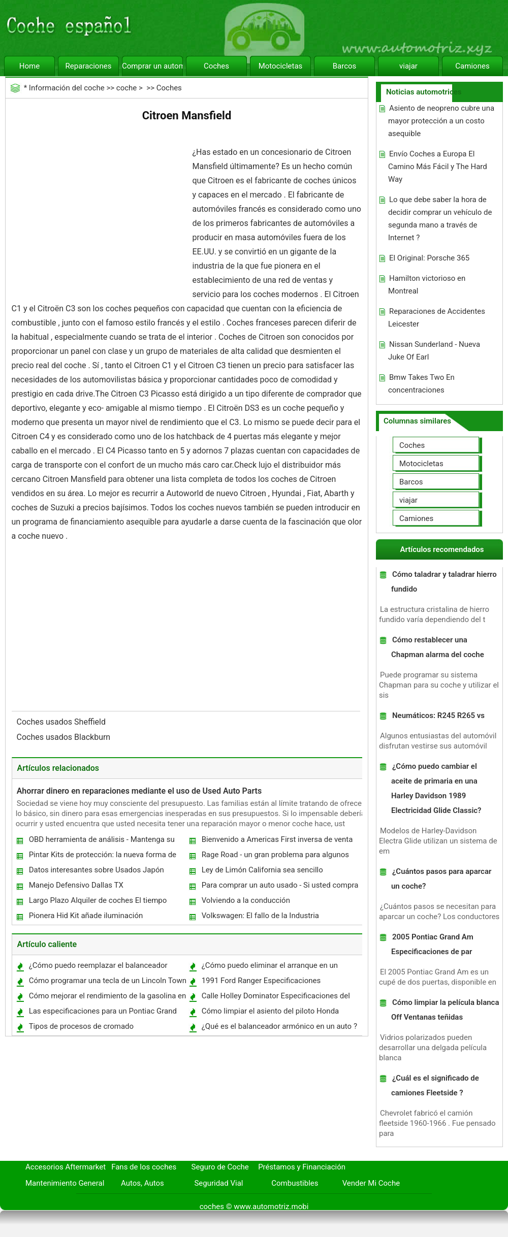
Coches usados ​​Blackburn (65, 737)
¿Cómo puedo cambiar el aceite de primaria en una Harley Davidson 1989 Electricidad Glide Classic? (436, 788)
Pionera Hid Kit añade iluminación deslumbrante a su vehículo (85, 918)
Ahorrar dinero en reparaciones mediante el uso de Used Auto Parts (139, 791)
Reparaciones (89, 66)
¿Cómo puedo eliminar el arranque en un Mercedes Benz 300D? (269, 967)
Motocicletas (281, 66)
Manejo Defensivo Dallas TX (76, 885)
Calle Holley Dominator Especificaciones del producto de (275, 998)
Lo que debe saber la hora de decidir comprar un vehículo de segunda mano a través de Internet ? (440, 218)
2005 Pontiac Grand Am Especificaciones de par (432, 944)
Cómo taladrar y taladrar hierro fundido (444, 582)
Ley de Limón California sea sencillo (262, 869)
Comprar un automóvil (152, 66)
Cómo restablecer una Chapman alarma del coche (437, 647)
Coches (216, 66)
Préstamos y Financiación (301, 1166)
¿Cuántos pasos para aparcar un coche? (441, 879)
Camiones (472, 66)
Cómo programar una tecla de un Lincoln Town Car (107, 983)
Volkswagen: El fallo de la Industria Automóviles (260, 918)
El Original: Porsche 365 (429, 258)
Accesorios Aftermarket (65, 1166)
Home (29, 66)
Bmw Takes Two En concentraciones (421, 384)
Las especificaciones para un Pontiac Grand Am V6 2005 (102, 1013)
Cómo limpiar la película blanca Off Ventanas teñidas (445, 1010)
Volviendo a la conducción (246, 900)
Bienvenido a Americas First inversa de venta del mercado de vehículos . (277, 842)
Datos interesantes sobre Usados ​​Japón (96, 869)
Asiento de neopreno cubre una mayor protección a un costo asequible (441, 121)
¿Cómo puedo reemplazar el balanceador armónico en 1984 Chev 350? (98, 967)
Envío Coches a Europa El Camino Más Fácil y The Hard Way (437, 166)
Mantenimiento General (64, 1183)
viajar (408, 66)
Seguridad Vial (218, 1183)
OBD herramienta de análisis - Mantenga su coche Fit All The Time (101, 842)
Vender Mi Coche (371, 1183)
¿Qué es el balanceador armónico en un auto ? (279, 1026)
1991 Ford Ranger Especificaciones (261, 980)
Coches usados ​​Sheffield (62, 722)
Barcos (345, 66)
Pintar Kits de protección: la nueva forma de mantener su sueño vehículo (102, 857)
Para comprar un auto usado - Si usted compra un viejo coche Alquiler (280, 887)
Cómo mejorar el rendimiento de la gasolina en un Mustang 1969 (107, 998)
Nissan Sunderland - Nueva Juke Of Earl (434, 351)
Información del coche (67, 87)
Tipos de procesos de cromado (81, 1026)
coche (126, 87)
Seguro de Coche (220, 1166)
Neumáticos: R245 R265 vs (438, 715)
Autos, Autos (142, 1183)
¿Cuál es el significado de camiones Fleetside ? (435, 1085)
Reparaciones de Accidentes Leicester (436, 318)
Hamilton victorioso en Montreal (426, 285)
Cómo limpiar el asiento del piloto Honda (270, 1011)
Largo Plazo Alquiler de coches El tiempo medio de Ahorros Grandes (97, 902)
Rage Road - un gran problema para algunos (275, 854)
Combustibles (294, 1183)
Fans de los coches (143, 1166)
